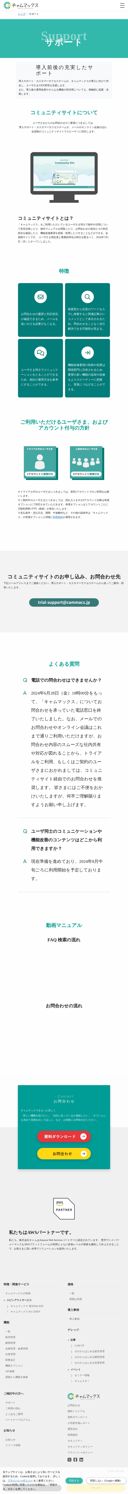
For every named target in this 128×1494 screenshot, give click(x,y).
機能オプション (14, 1365)
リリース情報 (12, 1445)
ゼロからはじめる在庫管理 (90, 1362)
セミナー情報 (82, 1375)
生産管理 (10, 1354)
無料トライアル (76, 1411)
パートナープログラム (17, 1420)
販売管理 (10, 1337)
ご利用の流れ (12, 1408)
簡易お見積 (75, 1299)
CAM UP (79, 1345)
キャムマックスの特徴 (17, 1293)
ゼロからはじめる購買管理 (90, 1357)
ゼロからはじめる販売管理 (90, 1351)
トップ (21, 14)
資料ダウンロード (78, 1417)
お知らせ (10, 1439)
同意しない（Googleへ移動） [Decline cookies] (106, 1480)
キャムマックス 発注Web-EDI (27, 1306)
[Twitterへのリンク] (69, 1457)
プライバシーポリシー (80, 1452)
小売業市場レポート (79, 1423)
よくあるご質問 (14, 1414)
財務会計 (10, 1360)
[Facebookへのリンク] (75, 1457)
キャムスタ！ (82, 1381)
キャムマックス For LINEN (25, 1311)
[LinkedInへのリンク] (81, 1460)
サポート (10, 1402)
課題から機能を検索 (16, 1377)
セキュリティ (75, 1440)
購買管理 (10, 1343)
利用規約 (58, 517)
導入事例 (74, 1319)
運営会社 (73, 1429)
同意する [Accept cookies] (74, 1480)
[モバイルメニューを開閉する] (122, 5)
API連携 (9, 1371)
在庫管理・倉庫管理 (16, 1348)
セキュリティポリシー (80, 1446)
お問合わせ (74, 1405)
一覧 (7, 1331)
